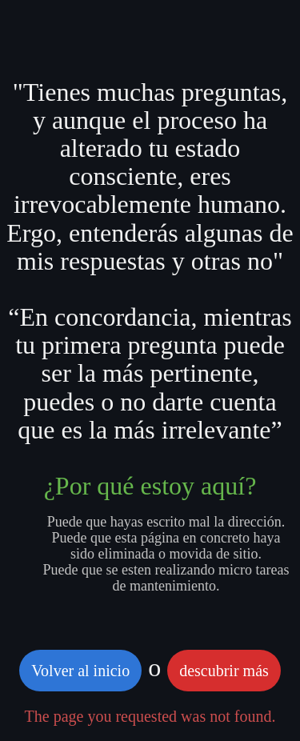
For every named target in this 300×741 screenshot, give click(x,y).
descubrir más (224, 670)
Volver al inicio (80, 670)
